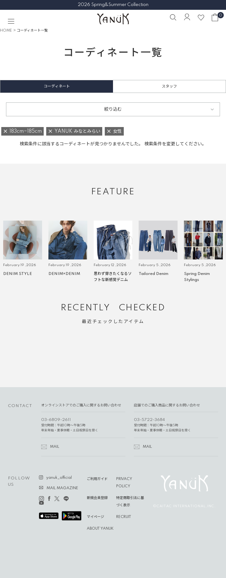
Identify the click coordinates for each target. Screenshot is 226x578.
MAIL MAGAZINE (62, 488)
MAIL (54, 447)
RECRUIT (123, 517)
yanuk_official (59, 478)
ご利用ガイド (97, 479)
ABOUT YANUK (100, 529)
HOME (6, 31)
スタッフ (169, 86)
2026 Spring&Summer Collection (113, 5)
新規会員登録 (97, 498)
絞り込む (113, 109)
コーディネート (57, 86)
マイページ (95, 517)
